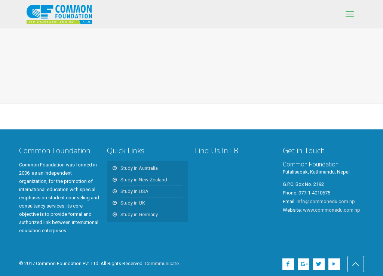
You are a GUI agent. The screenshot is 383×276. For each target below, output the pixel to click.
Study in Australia (139, 168)
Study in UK (132, 203)
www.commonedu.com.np (331, 210)
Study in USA (134, 191)
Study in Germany (139, 214)
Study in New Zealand (143, 180)
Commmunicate (162, 263)
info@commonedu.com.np (326, 201)
